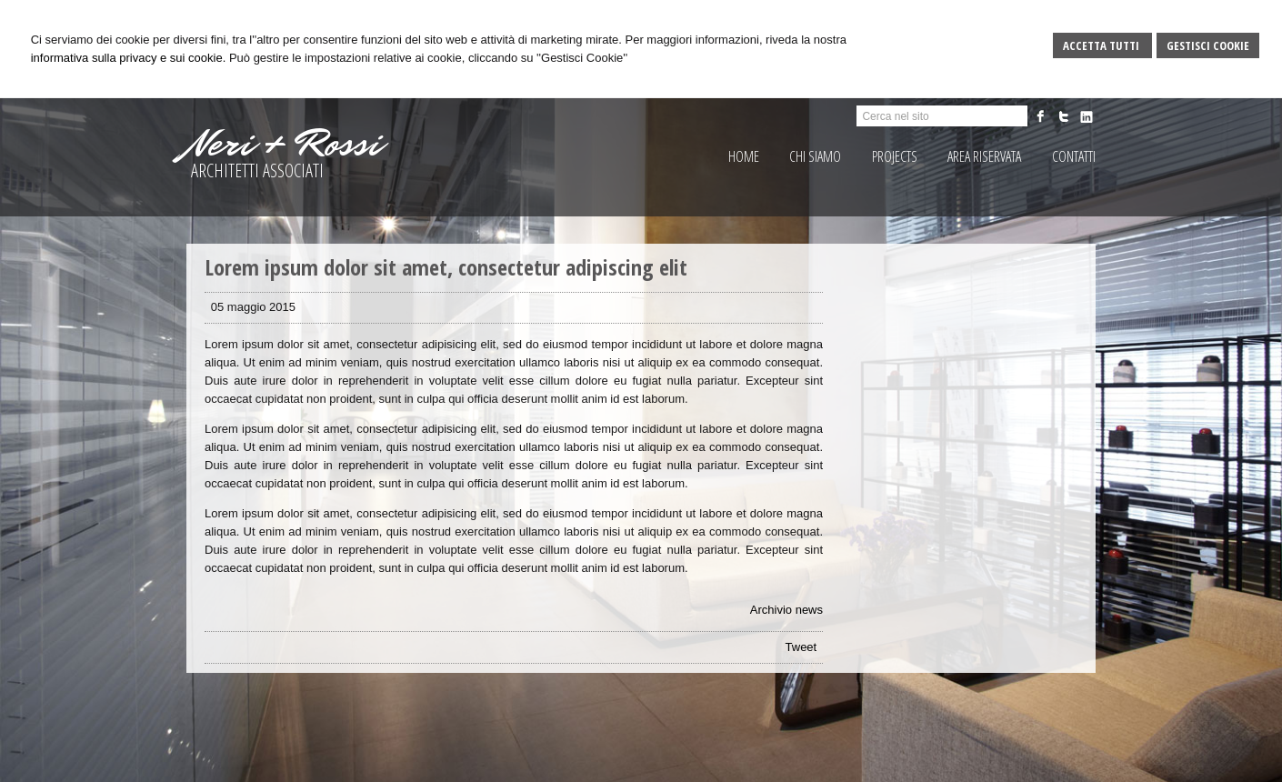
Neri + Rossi (283, 143)
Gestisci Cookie (1208, 45)
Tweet (801, 647)
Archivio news (786, 610)
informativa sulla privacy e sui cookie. (128, 58)
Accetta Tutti (1102, 45)
